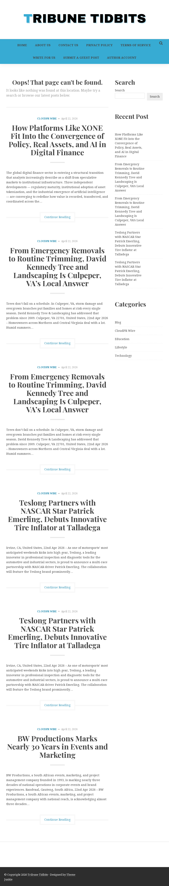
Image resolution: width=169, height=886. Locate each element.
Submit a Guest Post (81, 57)
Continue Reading (57, 217)
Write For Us (44, 57)
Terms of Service (136, 45)
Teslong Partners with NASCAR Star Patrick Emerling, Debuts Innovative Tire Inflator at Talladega (57, 514)
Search (120, 90)
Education (122, 339)
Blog (118, 322)
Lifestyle (121, 347)
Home (22, 45)
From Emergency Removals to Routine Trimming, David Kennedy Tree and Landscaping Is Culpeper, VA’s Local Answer (57, 266)
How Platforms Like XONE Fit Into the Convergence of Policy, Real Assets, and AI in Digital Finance (57, 140)
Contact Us (68, 45)
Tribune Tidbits (37, 874)
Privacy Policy (99, 45)
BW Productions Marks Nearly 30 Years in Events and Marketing (57, 746)
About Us (43, 45)
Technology (123, 355)
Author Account (121, 57)
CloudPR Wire (47, 118)
